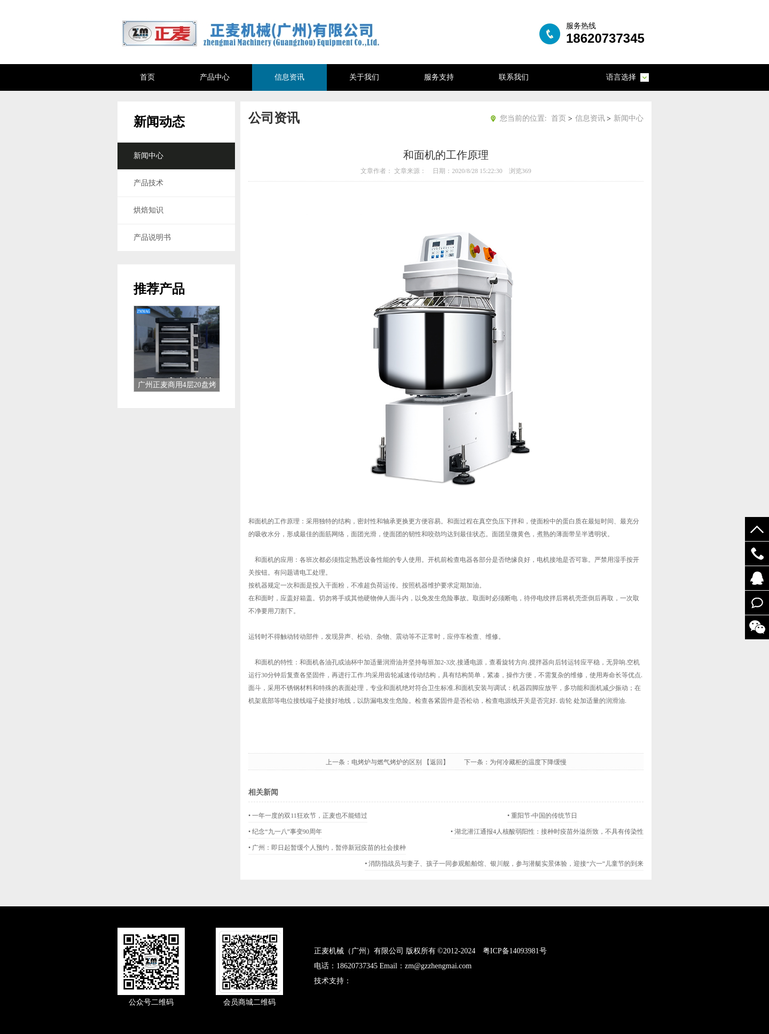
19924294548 (757, 554)
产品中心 (215, 77)
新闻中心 (148, 156)
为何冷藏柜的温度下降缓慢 (528, 762)
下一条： (477, 762)
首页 (147, 77)
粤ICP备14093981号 (515, 951)
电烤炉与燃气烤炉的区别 (386, 762)
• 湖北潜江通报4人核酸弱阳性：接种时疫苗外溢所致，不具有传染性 (547, 831)
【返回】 (442, 762)
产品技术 (148, 183)
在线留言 (757, 603)
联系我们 (514, 77)
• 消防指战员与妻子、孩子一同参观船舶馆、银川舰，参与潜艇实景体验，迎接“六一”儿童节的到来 (504, 863)
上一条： (338, 762)
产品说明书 (152, 237)
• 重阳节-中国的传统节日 (542, 815)
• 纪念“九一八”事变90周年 (285, 831)
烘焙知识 (148, 210)
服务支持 (439, 77)
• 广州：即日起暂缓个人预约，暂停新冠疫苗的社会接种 (327, 847)
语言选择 (621, 77)
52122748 (757, 578)
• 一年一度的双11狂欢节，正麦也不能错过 (307, 815)
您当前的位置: (523, 118)
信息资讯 (289, 77)
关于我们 (364, 77)
